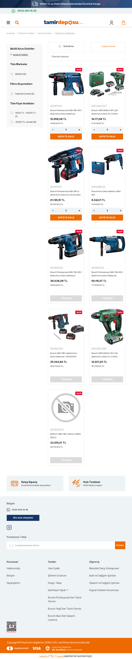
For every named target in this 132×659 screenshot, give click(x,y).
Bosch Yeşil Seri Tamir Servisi (64, 608)
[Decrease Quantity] (52, 130)
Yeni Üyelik (54, 568)
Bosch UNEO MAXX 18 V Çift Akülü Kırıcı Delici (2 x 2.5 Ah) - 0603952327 (105, 112)
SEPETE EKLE (66, 136)
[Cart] (122, 22)
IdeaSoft (45, 656)
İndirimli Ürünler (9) (24, 93)
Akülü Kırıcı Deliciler (65, 33)
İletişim (11, 575)
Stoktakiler (68, 46)
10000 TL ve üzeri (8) (25, 122)
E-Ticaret (57, 656)
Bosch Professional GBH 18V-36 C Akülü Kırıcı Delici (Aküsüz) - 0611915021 (66, 274)
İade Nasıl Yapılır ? (58, 590)
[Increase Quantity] (79, 130)
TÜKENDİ (66, 298)
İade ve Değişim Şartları (102, 575)
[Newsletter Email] (64, 545)
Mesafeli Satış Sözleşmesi (104, 568)
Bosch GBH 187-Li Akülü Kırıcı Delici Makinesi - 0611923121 (63, 355)
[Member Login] (111, 23)
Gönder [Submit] (120, 545)
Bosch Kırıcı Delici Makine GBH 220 (106, 193)
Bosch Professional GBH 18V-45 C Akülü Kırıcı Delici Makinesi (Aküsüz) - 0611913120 (66, 112)
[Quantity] (66, 130)
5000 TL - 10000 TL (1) (25, 114)
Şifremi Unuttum (57, 575)
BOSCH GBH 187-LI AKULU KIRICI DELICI (65, 435)
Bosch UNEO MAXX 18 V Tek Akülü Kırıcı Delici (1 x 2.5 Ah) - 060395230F (104, 355)
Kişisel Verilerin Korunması (104, 590)
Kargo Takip (55, 583)
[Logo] (63, 22)
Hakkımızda (13, 568)
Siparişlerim (13, 583)
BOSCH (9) (20, 74)
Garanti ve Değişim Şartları (104, 583)
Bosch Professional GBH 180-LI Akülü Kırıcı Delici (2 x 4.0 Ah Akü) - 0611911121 (65, 193)
